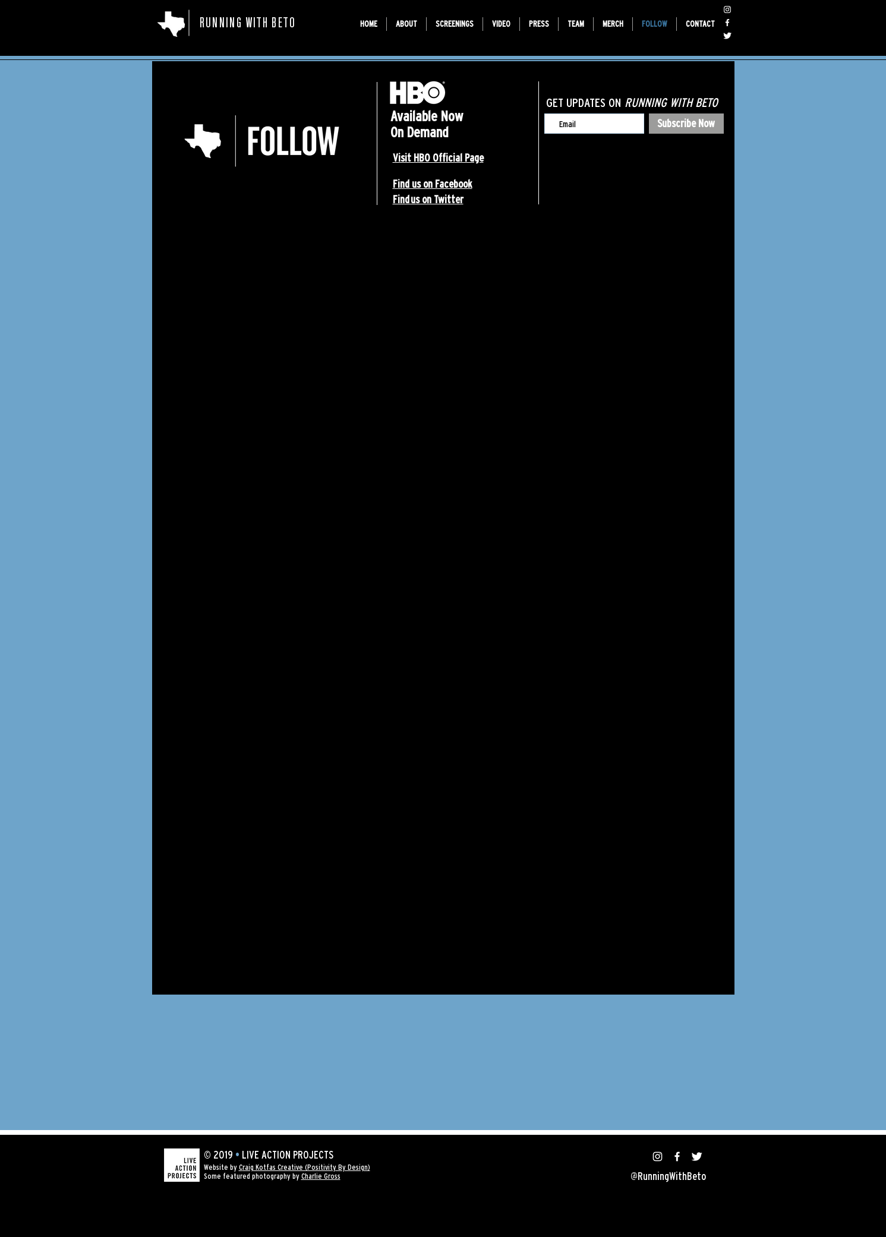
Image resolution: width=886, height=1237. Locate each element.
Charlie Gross (320, 1176)
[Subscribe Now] (686, 123)
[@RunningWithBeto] (727, 9)
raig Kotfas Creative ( (274, 1167)
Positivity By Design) (338, 1167)
